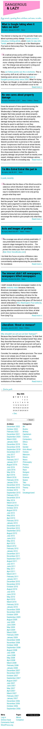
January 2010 (12, 607)
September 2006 (13, 709)
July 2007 (11, 683)
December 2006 (13, 701)
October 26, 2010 (14, 279)
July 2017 (11, 454)
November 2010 (13, 584)
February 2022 (12, 432)
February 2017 (12, 460)
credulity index (12, 288)
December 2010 (13, 581)
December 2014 (13, 498)
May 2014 (11, 500)
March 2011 (11, 574)
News (23, 30)
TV (24, 490)
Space (25, 480)
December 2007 (13, 670)
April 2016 (11, 475)
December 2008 (13, 640)
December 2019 (13, 444)
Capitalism (27, 434)
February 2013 (12, 521)
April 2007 (11, 691)
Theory (36, 100)
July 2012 (11, 536)
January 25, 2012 (13, 30)
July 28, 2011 (12, 172)
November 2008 (13, 643)
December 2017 (13, 452)
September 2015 (13, 493)
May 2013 (11, 515)
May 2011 (11, 569)
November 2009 (13, 612)
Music (25, 457)
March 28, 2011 (13, 231)
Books (25, 429)
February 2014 (12, 505)
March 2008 (11, 663)
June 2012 (11, 538)
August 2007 (12, 681)
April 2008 (11, 660)
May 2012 (11, 541)
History (26, 452)
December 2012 (13, 526)
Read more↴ (37, 87)
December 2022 (13, 426)
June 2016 (11, 470)
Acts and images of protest (17, 228)
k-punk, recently (7, 178)
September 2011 (13, 559)
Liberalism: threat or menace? (18, 324)
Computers (27, 439)
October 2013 (12, 508)
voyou (6, 30)
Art (24, 426)
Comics (26, 437)
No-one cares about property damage (18, 96)
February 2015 (12, 495)
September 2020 (13, 437)
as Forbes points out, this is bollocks (20, 72)
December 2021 (13, 434)
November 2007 (13, 673)
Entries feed (6, 720)
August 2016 (12, 465)
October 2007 (12, 676)
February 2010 (12, 604)
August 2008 (12, 650)
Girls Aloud (27, 449)
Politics (30, 100)
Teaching (26, 485)
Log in (3, 717)
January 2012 (12, 551)
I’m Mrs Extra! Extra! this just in (19, 169)
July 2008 (11, 653)
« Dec (14, 413)
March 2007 (11, 693)
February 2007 (12, 696)
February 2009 (12, 635)
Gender (25, 447)
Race (25, 470)
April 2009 (11, 630)
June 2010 (11, 594)
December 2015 (13, 485)
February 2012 (12, 548)
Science (26, 477)
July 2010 (11, 592)
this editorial (29, 303)
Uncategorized (28, 493)
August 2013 (12, 510)
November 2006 (13, 703)
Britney (25, 432)
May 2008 (11, 658)
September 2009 (13, 617)
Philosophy (27, 462)
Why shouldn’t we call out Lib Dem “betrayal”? (19, 334)
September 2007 (13, 678)
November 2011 (13, 556)
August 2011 (12, 561)
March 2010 (11, 602)
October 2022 (12, 429)
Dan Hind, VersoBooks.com (14, 252)
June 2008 (11, 655)
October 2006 (12, 706)
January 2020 (12, 442)
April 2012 (11, 543)
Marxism (26, 454)
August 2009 (12, 620)
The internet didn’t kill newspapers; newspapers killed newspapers (21, 275)
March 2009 (11, 632)
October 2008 (12, 645)
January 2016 (12, 482)
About (18, 717)
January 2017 (12, 462)
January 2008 (12, 668)
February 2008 (12, 665)
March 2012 (11, 546)
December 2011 (13, 554)
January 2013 (12, 523)
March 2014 (11, 503)
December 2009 (13, 609)
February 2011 (12, 576)
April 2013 (11, 518)
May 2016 (11, 472)
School (25, 475)
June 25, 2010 (13, 328)
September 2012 (13, 531)
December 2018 (13, 447)
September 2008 (13, 647)
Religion (26, 472)
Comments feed (7, 722)
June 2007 (11, 686)
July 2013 (11, 513)
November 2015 (13, 487)
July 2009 (11, 622)
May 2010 (11, 597)
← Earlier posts (6, 389)
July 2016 (11, 467)
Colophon (20, 720)
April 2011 (11, 571)
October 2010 (12, 587)
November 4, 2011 (14, 100)
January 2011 (12, 579)
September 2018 (13, 449)
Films (25, 444)
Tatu (24, 482)
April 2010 (11, 599)
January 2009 (12, 637)
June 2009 (11, 625)
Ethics (25, 442)
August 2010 (12, 589)
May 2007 (11, 688)
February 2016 (12, 480)
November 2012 (13, 528)
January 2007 (12, 698)
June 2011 (11, 566)
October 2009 (12, 614)
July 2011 (11, 564)
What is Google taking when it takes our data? (18, 26)
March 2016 (11, 477)
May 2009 (11, 627)
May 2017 (11, 457)
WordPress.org (7, 725)
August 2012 (12, 533)
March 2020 (11, 439)
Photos (26, 465)
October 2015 (12, 490)
